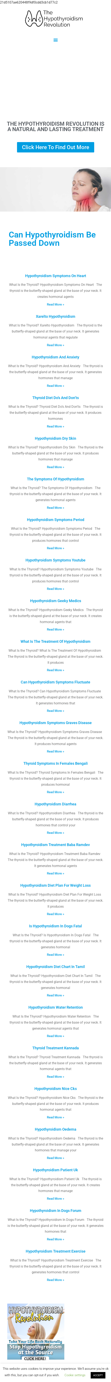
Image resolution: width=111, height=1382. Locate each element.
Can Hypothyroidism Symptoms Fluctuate (55, 682)
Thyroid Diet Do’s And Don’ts (55, 398)
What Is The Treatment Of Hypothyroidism (55, 641)
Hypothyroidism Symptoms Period (55, 519)
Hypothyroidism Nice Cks (55, 1088)
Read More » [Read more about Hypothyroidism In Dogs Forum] (55, 1239)
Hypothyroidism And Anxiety (55, 357)
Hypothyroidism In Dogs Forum (55, 1210)
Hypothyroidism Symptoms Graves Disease (56, 723)
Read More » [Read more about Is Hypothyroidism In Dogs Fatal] (55, 955)
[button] (55, 40)
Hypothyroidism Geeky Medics (55, 601)
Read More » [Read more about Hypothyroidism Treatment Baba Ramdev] (55, 873)
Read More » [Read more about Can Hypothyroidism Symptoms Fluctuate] (55, 711)
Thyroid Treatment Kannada (55, 1048)
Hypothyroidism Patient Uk (55, 1170)
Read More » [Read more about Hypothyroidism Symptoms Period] (55, 548)
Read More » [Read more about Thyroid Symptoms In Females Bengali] (55, 792)
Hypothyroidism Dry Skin (55, 438)
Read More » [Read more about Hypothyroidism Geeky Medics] (55, 629)
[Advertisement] (55, 81)
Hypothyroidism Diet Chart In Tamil (55, 966)
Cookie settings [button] (75, 1375)
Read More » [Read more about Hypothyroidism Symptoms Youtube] (55, 589)
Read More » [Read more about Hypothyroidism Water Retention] (55, 1036)
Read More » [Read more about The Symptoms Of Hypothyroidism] (55, 508)
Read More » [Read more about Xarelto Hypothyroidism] (55, 345)
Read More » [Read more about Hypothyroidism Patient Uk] (55, 1199)
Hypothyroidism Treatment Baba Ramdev (55, 845)
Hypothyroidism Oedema (55, 1129)
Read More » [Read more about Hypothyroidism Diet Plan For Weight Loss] (55, 914)
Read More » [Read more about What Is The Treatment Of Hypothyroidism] (55, 670)
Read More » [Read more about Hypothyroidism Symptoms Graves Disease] (55, 751)
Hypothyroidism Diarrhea (55, 804)
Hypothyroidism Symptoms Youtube (55, 560)
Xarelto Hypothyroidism (55, 316)
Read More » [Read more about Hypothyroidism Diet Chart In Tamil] (55, 995)
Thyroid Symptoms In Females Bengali (55, 763)
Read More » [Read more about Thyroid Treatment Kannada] (55, 1077)
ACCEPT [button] (98, 1375)
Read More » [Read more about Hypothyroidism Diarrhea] (55, 833)
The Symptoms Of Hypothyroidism (55, 479)
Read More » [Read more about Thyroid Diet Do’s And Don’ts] (55, 426)
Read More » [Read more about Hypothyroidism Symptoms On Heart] (55, 304)
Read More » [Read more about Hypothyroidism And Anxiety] (55, 386)
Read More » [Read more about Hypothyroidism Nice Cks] (55, 1117)
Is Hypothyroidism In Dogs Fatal (55, 926)
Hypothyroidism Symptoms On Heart (55, 276)
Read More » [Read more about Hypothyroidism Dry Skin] (55, 467)
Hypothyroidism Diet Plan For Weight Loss (55, 885)
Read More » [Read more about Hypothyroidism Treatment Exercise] (55, 1280)
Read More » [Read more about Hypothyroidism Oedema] (55, 1158)
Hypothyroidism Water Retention (55, 1007)
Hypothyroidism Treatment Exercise (55, 1251)
